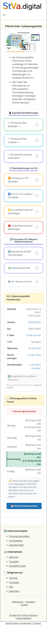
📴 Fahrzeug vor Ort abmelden (23, 180)
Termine (13, 577)
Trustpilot (14, 561)
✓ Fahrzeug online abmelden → (23, 124)
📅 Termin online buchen (24, 505)
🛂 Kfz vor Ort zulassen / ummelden (23, 195)
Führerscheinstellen (19, 536)
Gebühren (14, 591)
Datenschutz (18, 601)
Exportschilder (16, 544)
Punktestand (15, 540)
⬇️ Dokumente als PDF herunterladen (23, 253)
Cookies (24, 604)
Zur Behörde (34, 348)
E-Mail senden (33, 335)
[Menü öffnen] (4, 14)
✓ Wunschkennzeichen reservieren (23, 156)
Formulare (14, 582)
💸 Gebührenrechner (23, 268)
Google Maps (34, 354)
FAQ (11, 586)
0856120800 (34, 322)
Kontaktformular (17, 565)
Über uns (13, 557)
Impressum (30, 601)
